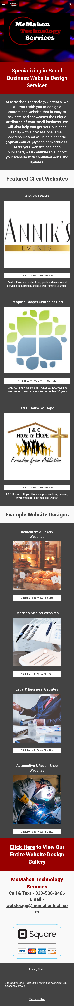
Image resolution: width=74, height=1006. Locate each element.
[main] (37, 78)
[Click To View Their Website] (37, 275)
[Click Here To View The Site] (37, 598)
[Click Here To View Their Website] (37, 381)
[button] (4, 4)
